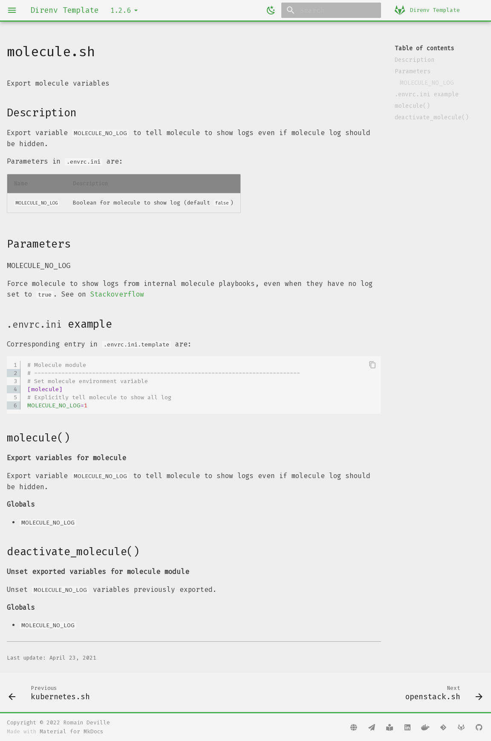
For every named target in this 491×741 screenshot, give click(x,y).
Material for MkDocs (71, 731)
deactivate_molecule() (432, 117)
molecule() (412, 106)
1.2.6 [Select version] (120, 10)
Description (414, 59)
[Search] (331, 10)
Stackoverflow (117, 294)
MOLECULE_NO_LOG (427, 82)
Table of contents (424, 48)
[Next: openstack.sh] (441, 692)
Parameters (412, 71)
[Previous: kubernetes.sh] (51, 692)
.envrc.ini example (427, 94)
